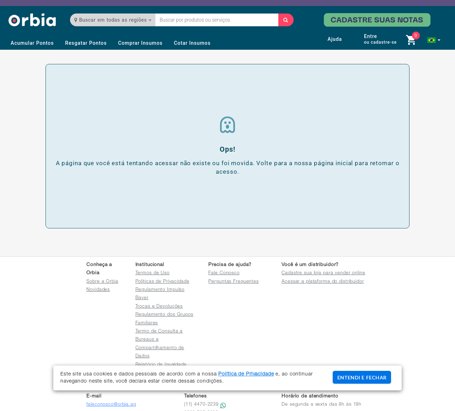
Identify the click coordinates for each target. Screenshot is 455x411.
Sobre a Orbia (102, 282)
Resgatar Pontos (86, 43)
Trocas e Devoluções (159, 306)
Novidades (98, 290)
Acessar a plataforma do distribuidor (323, 282)
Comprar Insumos (140, 43)
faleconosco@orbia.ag (111, 404)
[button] (434, 40)
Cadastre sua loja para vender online (323, 273)
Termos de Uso (152, 273)
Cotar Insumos (192, 43)
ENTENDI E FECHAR (361, 377)
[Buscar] (286, 19)
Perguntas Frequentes (233, 282)
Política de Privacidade (246, 374)
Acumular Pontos (32, 43)
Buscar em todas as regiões (112, 20)
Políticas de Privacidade (162, 282)
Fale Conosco (224, 273)
